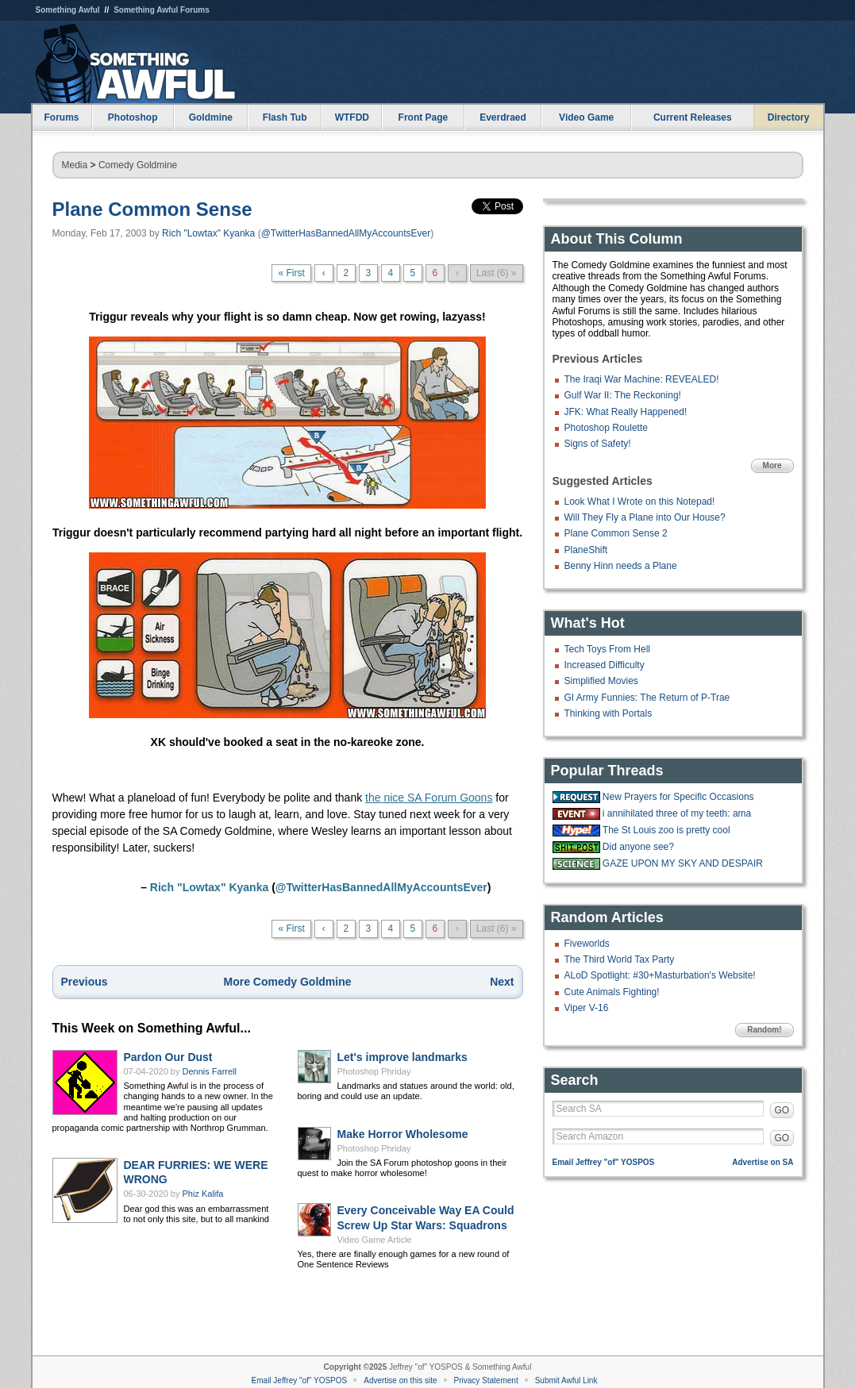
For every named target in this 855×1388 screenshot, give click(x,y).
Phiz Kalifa (203, 1193)
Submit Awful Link (566, 1380)
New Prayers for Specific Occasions (678, 796)
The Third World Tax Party (619, 959)
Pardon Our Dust (168, 1057)
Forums (61, 117)
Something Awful (68, 10)
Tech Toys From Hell (607, 649)
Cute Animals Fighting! (612, 992)
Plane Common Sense (152, 209)
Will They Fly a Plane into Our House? (645, 517)
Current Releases (692, 117)
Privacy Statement (486, 1380)
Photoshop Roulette (606, 427)
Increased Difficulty (604, 665)
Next (502, 981)
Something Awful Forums (162, 10)
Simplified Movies (601, 680)
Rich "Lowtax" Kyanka (208, 233)
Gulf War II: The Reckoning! (622, 395)
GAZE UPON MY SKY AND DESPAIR (683, 863)
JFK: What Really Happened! (625, 411)
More (772, 465)
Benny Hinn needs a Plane (620, 565)
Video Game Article (374, 1239)
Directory (789, 117)
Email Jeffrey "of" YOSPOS (604, 1162)
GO (782, 1110)
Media (75, 165)
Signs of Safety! (597, 443)
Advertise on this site (400, 1380)
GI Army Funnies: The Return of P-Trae (647, 697)
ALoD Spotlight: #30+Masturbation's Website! (660, 975)
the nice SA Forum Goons (428, 797)
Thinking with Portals (608, 713)
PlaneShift (586, 550)
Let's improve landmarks (402, 1057)
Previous (84, 981)
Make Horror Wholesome (402, 1134)
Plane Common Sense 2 (616, 533)
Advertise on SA (762, 1162)
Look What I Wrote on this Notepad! (639, 501)
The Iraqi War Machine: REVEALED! (641, 379)
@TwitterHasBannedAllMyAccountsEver (346, 233)
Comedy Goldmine (137, 165)
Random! (764, 1029)
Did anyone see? (638, 846)
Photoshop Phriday (374, 1071)
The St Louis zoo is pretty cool (666, 830)
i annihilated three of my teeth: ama (677, 813)
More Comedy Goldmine (287, 981)
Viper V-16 (586, 1007)
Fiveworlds (587, 943)
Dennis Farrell (210, 1071)
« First (291, 273)
